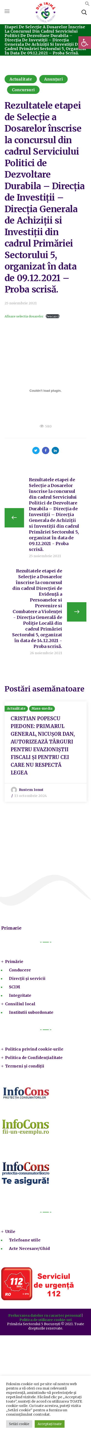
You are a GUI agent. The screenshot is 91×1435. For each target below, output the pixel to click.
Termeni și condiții (24, 1066)
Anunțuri (53, 79)
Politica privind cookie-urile (34, 1049)
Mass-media (42, 708)
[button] (84, 42)
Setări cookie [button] (19, 1424)
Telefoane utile (25, 1240)
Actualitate (20, 79)
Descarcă (53, 316)
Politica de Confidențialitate (34, 1057)
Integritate (20, 995)
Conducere (20, 970)
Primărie (14, 961)
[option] (45, 751)
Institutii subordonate (31, 1012)
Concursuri (23, 89)
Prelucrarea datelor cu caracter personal (44, 1315)
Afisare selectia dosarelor (24, 316)
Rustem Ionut (31, 790)
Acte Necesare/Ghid (29, 1248)
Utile (10, 1231)
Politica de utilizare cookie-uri (45, 1320)
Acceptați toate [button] (50, 1424)
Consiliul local (20, 1003)
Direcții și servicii (27, 978)
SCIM (14, 986)
